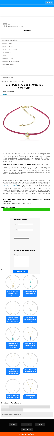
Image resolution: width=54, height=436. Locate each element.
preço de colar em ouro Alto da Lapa (30, 370)
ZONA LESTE (13, 407)
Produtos (27, 31)
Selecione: (5, 407)
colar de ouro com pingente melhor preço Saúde (12, 293)
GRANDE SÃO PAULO (9, 410)
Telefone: (21, 237)
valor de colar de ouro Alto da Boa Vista (30, 345)
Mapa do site (27, 429)
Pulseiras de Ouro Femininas (11, 71)
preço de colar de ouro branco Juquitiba (13, 345)
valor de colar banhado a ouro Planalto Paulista (13, 371)
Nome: (23, 224)
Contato (40, 424)
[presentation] (24, 244)
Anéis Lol (5, 55)
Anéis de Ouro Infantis (9, 37)
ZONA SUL (40, 407)
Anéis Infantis (6, 52)
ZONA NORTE (22, 407)
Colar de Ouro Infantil (10, 185)
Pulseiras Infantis (8, 77)
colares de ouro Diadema (30, 396)
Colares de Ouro (7, 58)
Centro (46, 407)
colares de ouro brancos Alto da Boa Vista (30, 319)
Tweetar (5, 94)
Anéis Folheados (7, 46)
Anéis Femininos (7, 43)
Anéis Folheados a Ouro (10, 49)
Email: (23, 230)
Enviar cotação (20, 271)
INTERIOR (19, 410)
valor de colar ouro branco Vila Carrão (13, 396)
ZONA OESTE (31, 407)
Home (13, 424)
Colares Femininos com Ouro (11, 61)
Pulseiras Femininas (8, 74)
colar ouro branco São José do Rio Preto (30, 293)
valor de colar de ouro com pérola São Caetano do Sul (13, 319)
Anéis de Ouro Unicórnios (10, 40)
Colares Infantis (7, 68)
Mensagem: (21, 260)
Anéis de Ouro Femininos (10, 34)
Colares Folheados (8, 64)
